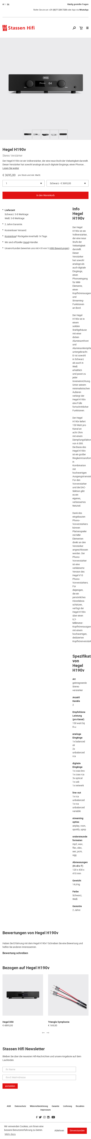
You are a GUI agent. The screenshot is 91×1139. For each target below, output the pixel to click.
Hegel (26, 242)
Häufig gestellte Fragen (77, 4)
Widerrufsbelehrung (39, 1106)
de (8, 4)
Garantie (55, 1106)
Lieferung (67, 1106)
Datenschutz (20, 1106)
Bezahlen (80, 1106)
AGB (9, 1106)
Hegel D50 (8, 1022)
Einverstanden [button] (77, 1130)
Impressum (45, 1109)
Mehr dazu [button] (10, 1134)
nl (3, 4)
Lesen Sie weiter (11, 168)
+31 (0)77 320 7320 (58, 9)
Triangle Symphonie (58, 1022)
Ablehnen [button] (59, 1130)
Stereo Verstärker (12, 155)
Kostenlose (10, 236)
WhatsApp (83, 9)
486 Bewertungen (59, 248)
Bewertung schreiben (15, 953)
